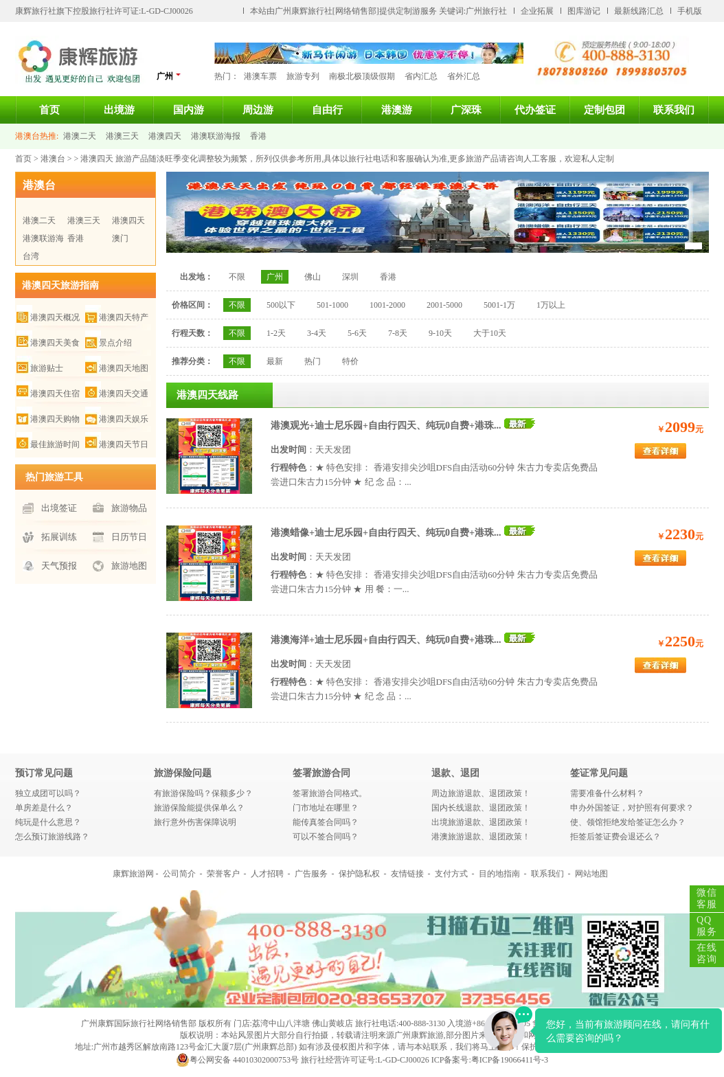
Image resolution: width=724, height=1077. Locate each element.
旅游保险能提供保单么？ (199, 808)
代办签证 (535, 109)
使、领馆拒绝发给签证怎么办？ (628, 822)
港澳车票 (260, 76)
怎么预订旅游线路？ (52, 836)
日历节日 (129, 537)
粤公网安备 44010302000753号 (237, 1060)
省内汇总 (421, 76)
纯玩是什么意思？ (48, 822)
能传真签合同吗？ (326, 822)
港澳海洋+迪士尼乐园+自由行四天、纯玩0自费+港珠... (386, 640)
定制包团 (604, 109)
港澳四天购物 (55, 419)
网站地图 (591, 873)
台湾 (31, 256)
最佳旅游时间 (55, 444)
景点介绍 (115, 343)
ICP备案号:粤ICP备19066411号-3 (489, 1060)
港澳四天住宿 (55, 393)
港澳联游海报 (215, 136)
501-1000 (332, 305)
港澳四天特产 (123, 317)
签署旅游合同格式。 (330, 793)
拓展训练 (59, 537)
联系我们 (673, 109)
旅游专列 (302, 76)
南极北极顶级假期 (362, 76)
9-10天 (440, 333)
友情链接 (407, 873)
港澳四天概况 (55, 317)
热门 (312, 361)
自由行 (327, 109)
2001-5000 (444, 305)
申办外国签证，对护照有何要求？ (632, 808)
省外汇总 (463, 76)
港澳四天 (164, 136)
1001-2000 (387, 305)
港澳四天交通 (123, 393)
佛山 (312, 277)
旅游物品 (129, 508)
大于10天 (489, 333)
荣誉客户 (223, 873)
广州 (169, 76)
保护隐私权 (359, 873)
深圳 (350, 277)
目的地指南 (499, 873)
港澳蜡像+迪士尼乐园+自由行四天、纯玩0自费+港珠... (386, 533)
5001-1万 (499, 305)
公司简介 (179, 873)
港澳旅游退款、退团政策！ (480, 836)
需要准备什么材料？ (607, 793)
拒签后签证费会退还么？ (615, 836)
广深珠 (466, 109)
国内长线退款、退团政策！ (480, 808)
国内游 (188, 109)
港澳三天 (122, 136)
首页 (49, 109)
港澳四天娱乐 (123, 419)
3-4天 (316, 333)
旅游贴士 (46, 368)
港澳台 (53, 158)
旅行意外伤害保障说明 (195, 822)
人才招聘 (267, 873)
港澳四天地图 (123, 368)
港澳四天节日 (123, 444)
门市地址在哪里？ (326, 808)
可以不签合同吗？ (326, 836)
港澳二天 (79, 136)
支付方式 (451, 873)
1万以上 (550, 305)
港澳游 (396, 109)
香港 (258, 136)
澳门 (120, 238)
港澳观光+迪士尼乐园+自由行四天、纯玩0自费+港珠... (386, 425)
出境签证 (59, 508)
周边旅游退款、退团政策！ (480, 793)
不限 (237, 277)
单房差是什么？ (44, 808)
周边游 (257, 109)
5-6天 (357, 333)
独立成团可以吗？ (48, 793)
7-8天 (397, 333)
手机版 (689, 11)
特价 (350, 361)
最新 (275, 361)
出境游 (119, 109)
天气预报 (59, 565)
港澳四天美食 (55, 343)
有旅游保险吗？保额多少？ (203, 793)
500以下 (281, 305)
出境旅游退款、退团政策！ (480, 822)
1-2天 (276, 333)
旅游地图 (129, 565)
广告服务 (311, 873)
